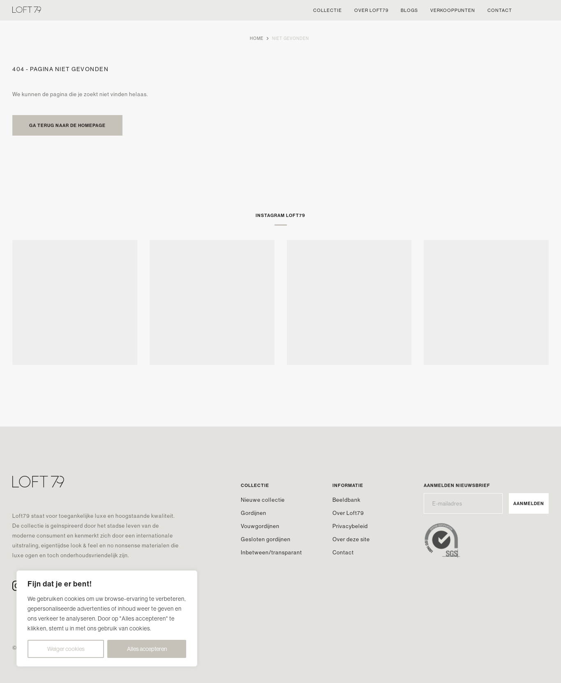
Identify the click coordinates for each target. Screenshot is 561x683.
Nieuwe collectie (263, 499)
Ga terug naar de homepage (67, 125)
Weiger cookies (66, 649)
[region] (106, 618)
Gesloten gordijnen (266, 539)
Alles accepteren (147, 649)
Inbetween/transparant (271, 552)
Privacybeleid (350, 526)
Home (256, 38)
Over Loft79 (348, 513)
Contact (343, 552)
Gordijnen (253, 513)
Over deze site (351, 539)
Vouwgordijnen (260, 526)
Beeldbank (346, 499)
